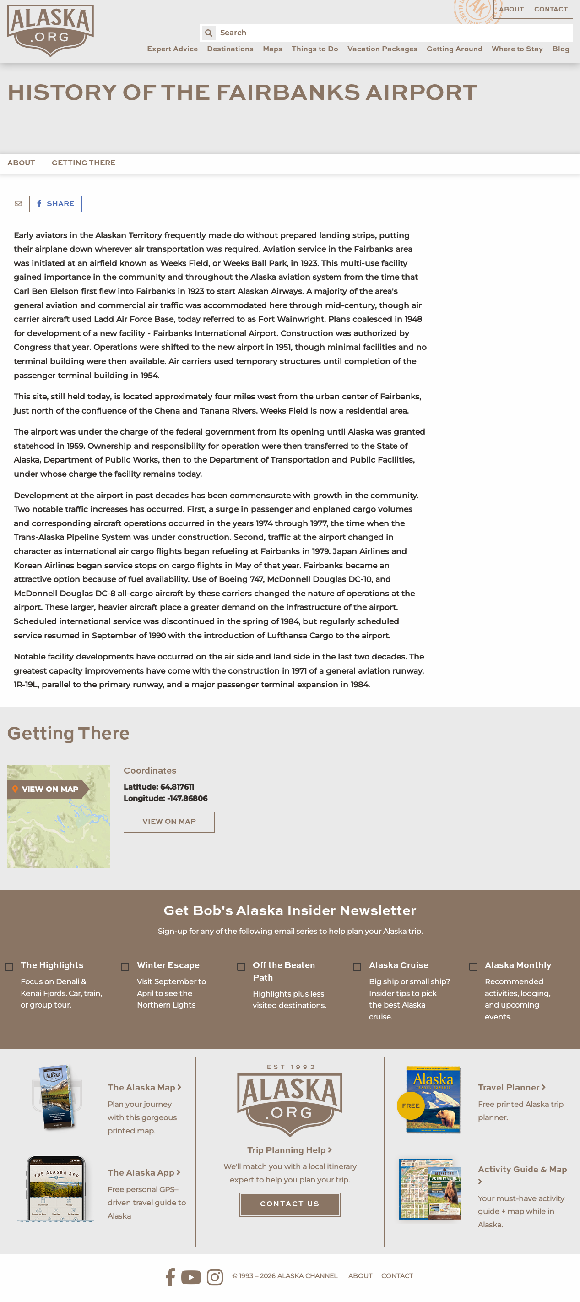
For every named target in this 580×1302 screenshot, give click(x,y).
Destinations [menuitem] (230, 49)
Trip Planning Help (289, 1150)
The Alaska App (144, 1173)
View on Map (169, 822)
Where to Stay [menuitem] (517, 49)
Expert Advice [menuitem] (172, 49)
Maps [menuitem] (272, 49)
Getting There (83, 163)
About (511, 9)
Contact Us (290, 1204)
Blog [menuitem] (560, 49)
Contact (551, 9)
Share (56, 204)
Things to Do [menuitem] (315, 49)
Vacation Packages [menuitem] (382, 49)
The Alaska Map (145, 1088)
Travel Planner (512, 1088)
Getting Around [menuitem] (454, 49)
